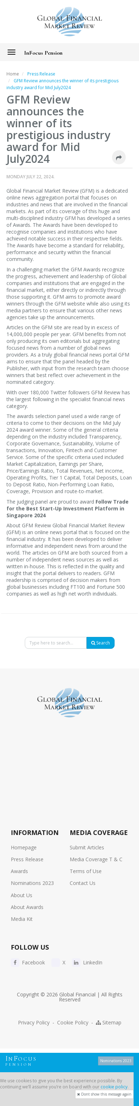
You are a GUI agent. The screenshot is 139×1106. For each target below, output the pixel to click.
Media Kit (22, 918)
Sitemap (108, 1022)
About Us (21, 895)
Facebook (28, 962)
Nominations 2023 (32, 883)
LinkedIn (87, 962)
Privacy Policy (34, 1022)
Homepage (24, 847)
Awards (19, 871)
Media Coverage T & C (96, 859)
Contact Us (83, 883)
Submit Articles (87, 847)
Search (100, 643)
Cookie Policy (72, 1022)
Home (12, 74)
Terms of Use (86, 871)
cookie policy (114, 1087)
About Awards (27, 907)
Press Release (27, 859)
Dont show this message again (104, 1094)
